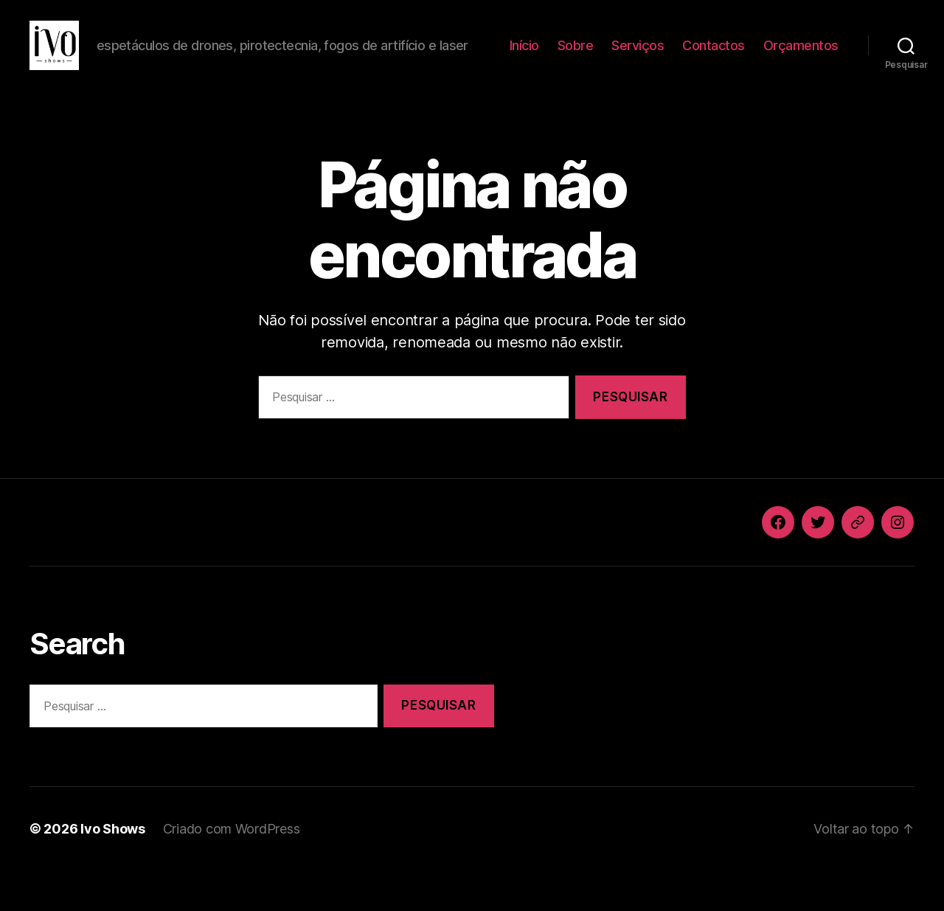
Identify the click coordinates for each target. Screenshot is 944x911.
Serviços (637, 65)
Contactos (713, 65)
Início (524, 65)
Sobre (576, 65)
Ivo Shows (112, 869)
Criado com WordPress (231, 869)
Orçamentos (801, 65)
